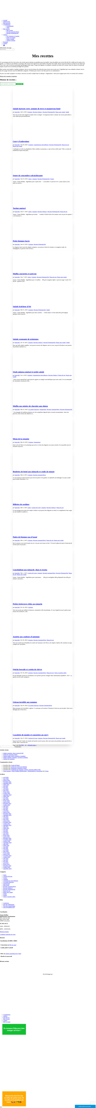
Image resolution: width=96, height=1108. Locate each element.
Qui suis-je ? (6, 1017)
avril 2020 (5, 850)
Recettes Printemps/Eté (12, 33)
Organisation (43, 409)
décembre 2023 (7, 803)
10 (25, 745)
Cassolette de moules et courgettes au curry (30, 735)
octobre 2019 (6, 857)
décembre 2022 (7, 813)
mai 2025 (5, 787)
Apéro (30, 179)
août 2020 (5, 844)
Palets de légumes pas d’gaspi (25, 537)
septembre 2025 (7, 783)
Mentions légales (4, 931)
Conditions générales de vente (7, 934)
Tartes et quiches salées (60, 673)
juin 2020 (5, 847)
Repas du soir (65, 144)
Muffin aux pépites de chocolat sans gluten (30, 406)
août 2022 (5, 816)
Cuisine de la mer (36, 507)
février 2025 (6, 792)
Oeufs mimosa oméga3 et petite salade (28, 372)
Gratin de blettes (15, 765)
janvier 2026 (6, 780)
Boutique (5, 42)
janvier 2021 (6, 836)
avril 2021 (5, 832)
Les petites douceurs (33, 409)
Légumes (30, 112)
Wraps (46, 771)
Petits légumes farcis (21, 241)
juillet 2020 (6, 845)
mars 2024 (6, 799)
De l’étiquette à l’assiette (12, 36)
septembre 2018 (7, 868)
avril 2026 (5, 777)
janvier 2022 (6, 821)
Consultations (6, 24)
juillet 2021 (6, 828)
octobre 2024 (6, 793)
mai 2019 (5, 861)
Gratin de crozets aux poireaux (19, 766)
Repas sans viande (60, 112)
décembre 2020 (7, 838)
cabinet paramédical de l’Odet (13, 953)
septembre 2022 (7, 815)
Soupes (52, 179)
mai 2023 (5, 809)
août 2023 (5, 806)
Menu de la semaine (21, 439)
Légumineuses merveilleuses (41, 144)
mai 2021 (5, 831)
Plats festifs (6, 885)
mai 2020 (5, 848)
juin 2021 (5, 829)
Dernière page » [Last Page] (32, 745)
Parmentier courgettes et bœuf (19, 768)
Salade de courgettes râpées (10, 754)
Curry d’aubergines (21, 141)
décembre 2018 (7, 865)
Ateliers (5, 34)
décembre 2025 (7, 781)
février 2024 (6, 800)
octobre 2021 (6, 823)
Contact (5, 43)
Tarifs (7, 27)
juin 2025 (5, 786)
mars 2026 (6, 779)
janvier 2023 (6, 812)
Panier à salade (10, 39)
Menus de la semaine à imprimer (8, 76)
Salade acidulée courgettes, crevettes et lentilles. (15, 757)
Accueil (5, 20)
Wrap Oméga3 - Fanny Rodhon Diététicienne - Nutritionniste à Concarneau (22, 771)
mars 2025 (6, 790)
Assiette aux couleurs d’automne (26, 637)
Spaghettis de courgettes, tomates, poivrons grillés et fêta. (26, 769)
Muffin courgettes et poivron (24, 274)
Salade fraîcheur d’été (22, 306)
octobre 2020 (6, 841)
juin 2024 (5, 797)
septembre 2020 (7, 842)
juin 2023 (5, 808)
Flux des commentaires (9, 906)
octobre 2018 (6, 867)
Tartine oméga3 (19, 208)
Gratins (5, 878)
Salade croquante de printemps (25, 339)
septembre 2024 (7, 794)
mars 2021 (6, 834)
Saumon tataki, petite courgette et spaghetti (14, 756)
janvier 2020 (6, 854)
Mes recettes (6, 29)
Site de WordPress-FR (9, 907)
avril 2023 (5, 810)
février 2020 (6, 852)
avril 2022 (5, 818)
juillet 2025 (6, 784)
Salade (67, 112)
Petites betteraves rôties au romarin (27, 604)
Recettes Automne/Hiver (12, 32)
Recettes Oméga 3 (37, 112)
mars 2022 (6, 819)
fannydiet (17, 112)
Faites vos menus (10, 37)
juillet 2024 (6, 796)
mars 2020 (6, 851)
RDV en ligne (6, 1022)
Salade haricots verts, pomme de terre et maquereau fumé (36, 109)
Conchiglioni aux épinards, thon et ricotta (30, 570)
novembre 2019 (7, 855)
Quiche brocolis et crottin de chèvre (27, 669)
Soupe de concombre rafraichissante (28, 175)
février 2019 (6, 864)
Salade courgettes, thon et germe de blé (13, 753)
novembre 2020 (7, 839)
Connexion (6, 903)
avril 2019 (5, 863)
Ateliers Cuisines (10, 40)
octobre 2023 (6, 805)
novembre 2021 (7, 822)
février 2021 (6, 835)
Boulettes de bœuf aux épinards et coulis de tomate (33, 472)
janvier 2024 (6, 802)
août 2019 (5, 858)
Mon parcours (6, 23)
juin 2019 (5, 860)
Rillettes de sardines (21, 504)
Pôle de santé (12, 945)
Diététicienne (6, 21)
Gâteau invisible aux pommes (25, 702)
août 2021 (5, 826)
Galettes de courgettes (9, 759)
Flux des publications (8, 904)
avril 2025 (5, 789)
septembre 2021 (7, 825)
